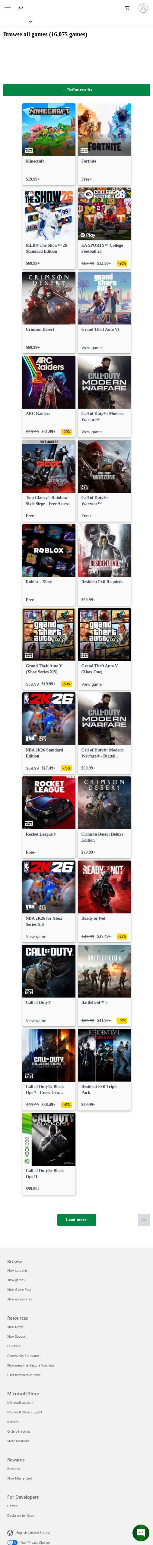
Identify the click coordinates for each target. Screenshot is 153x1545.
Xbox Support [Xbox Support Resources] (17, 1336)
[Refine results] (76, 90)
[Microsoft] (76, 4)
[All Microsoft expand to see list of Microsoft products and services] (7, 8)
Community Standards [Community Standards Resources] (23, 1356)
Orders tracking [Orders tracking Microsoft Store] (18, 1431)
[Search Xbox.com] (21, 8)
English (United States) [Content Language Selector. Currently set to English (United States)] (33, 1532)
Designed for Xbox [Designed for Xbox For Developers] (20, 1515)
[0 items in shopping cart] (129, 8)
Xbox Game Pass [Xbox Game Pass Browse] (19, 1289)
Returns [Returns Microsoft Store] (13, 1422)
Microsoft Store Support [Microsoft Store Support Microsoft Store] (24, 1412)
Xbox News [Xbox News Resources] (15, 1327)
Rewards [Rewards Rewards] (13, 1468)
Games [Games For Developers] (12, 1506)
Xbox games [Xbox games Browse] (16, 1280)
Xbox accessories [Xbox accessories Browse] (19, 1299)
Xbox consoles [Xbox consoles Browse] (17, 1270)
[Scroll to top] (144, 1220)
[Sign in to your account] (143, 8)
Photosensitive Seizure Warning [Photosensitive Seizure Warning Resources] (30, 1365)
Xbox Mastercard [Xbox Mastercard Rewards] (19, 1478)
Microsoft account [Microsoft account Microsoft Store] (20, 1402)
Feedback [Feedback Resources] (14, 1346)
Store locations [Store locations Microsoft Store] (18, 1441)
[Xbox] (16, 21)
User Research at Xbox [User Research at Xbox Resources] (23, 1375)
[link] (48, 144)
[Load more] (76, 1220)
